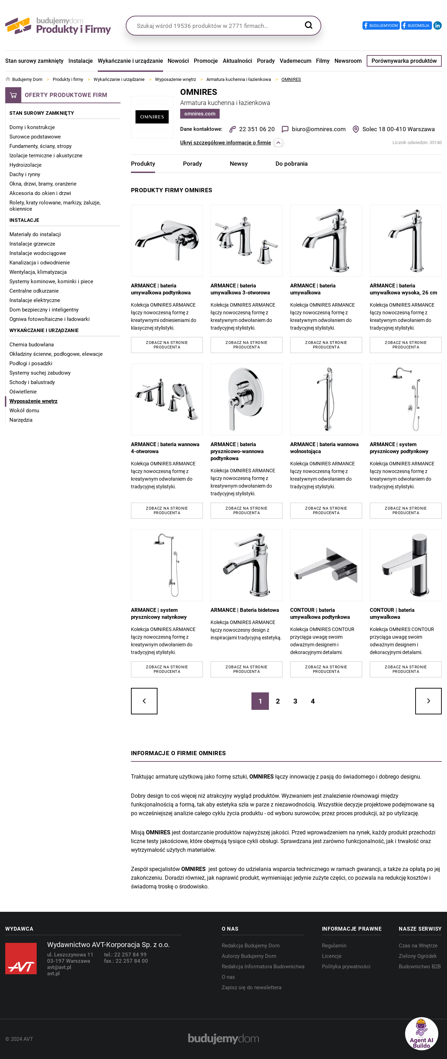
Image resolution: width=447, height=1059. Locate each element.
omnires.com (199, 114)
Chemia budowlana (31, 344)
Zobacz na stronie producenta (167, 345)
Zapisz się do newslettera (251, 987)
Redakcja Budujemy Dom (251, 945)
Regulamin (334, 945)
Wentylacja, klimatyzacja (38, 272)
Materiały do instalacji (35, 234)
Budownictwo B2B (420, 966)
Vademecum (296, 61)
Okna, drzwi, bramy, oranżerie (42, 184)
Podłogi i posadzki (30, 363)
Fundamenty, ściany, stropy (40, 146)
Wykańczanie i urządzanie (130, 61)
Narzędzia (20, 420)
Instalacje (80, 61)
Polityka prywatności (346, 966)
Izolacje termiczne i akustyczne (45, 155)
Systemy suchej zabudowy (40, 373)
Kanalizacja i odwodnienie (39, 263)
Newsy (239, 163)
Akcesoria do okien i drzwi (40, 193)
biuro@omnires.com (319, 129)
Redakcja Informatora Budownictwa (263, 966)
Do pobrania (292, 163)
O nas (228, 977)
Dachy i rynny (24, 174)
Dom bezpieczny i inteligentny (44, 310)
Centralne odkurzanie (34, 291)
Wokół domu (24, 410)
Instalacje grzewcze (32, 244)
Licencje (332, 956)
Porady (266, 61)
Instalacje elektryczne (34, 300)
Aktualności (237, 61)
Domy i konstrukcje (32, 127)
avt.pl (53, 973)
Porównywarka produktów (404, 61)
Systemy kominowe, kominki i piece (51, 281)
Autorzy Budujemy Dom (249, 956)
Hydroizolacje (25, 165)
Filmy (323, 61)
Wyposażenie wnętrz (33, 401)
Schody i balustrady (32, 382)
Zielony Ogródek (418, 956)
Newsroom (348, 61)
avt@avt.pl (59, 967)
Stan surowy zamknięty (34, 61)
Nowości (178, 61)
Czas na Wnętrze (418, 945)
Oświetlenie (23, 392)
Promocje (206, 61)
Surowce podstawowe (35, 137)
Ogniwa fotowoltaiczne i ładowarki (49, 319)
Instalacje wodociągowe (37, 253)
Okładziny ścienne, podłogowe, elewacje (56, 354)
